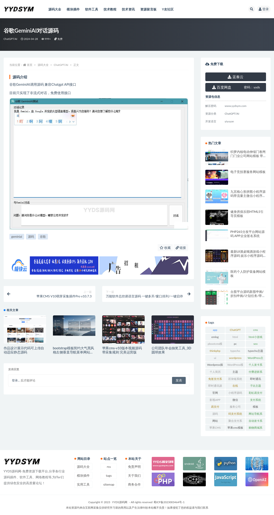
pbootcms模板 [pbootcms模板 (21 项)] (215, 344)
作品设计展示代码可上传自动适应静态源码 (24, 350)
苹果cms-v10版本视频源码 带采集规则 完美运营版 (122, 350)
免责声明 (134, 467)
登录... (16, 380)
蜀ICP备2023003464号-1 (169, 502)
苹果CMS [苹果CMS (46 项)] (215, 427)
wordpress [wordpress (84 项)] (235, 358)
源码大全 (43, 65)
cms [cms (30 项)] (255, 330)
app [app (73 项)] (215, 330)
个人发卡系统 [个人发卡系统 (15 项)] (255, 365)
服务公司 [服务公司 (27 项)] (235, 406)
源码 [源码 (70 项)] (215, 413)
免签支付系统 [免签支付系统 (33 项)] (215, 379)
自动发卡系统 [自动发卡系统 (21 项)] (255, 421)
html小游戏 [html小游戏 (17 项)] (255, 337)
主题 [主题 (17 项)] (235, 371)
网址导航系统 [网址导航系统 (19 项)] (255, 414)
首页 (29, 65)
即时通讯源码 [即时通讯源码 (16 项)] (215, 386)
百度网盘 (221, 87)
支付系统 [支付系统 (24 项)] (255, 400)
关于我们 (134, 475)
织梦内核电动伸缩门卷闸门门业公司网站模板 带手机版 (248, 156)
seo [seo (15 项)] (255, 343)
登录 (264, 9)
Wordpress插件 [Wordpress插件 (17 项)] (215, 365)
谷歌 (43, 236)
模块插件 (83, 475)
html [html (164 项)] (235, 337)
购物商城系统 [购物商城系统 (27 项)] (255, 428)
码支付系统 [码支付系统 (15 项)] (235, 413)
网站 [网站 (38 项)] (215, 420)
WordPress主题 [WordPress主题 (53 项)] (255, 358)
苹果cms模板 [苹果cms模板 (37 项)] (235, 427)
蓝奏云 (235, 77)
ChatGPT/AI (10, 38)
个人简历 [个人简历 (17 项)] (215, 371)
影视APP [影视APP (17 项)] (215, 400)
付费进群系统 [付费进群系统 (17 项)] (255, 372)
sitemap (108, 484)
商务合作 (134, 484)
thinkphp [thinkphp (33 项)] (215, 351)
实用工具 (83, 484)
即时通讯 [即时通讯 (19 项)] (255, 379)
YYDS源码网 (119, 502)
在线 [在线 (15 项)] (235, 385)
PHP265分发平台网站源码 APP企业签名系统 (247, 234)
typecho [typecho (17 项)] (235, 351)
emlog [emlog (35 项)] (215, 337)
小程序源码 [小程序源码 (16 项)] (235, 392)
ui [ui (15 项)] (215, 358)
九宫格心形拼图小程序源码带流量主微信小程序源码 (248, 196)
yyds (252, 87)
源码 (31, 236)
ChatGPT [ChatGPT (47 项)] (235, 330)
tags (109, 475)
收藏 (165, 248)
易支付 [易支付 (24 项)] (215, 406)
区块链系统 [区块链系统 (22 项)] (235, 379)
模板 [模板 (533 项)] (255, 406)
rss (109, 467)
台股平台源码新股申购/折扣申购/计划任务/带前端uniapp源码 (247, 296)
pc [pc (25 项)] (235, 343)
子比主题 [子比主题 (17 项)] (255, 385)
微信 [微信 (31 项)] (235, 400)
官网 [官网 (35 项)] (215, 392)
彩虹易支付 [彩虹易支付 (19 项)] (255, 392)
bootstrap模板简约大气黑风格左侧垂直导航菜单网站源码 (73, 352)
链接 (181, 248)
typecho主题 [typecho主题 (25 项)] (255, 351)
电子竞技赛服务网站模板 (248, 172)
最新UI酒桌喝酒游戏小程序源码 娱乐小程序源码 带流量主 (248, 256)
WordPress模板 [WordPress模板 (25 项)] (235, 365)
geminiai (16, 236)
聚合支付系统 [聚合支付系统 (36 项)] (235, 421)
